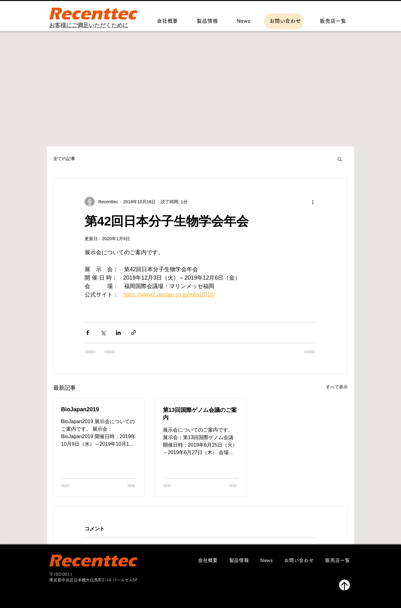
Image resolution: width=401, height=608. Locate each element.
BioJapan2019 (80, 409)
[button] (340, 158)
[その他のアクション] (312, 201)
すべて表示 (337, 386)
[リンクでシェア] (134, 333)
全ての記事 (64, 158)
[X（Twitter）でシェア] (103, 333)
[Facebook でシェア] (88, 333)
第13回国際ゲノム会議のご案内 (200, 414)
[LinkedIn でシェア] (118, 333)
